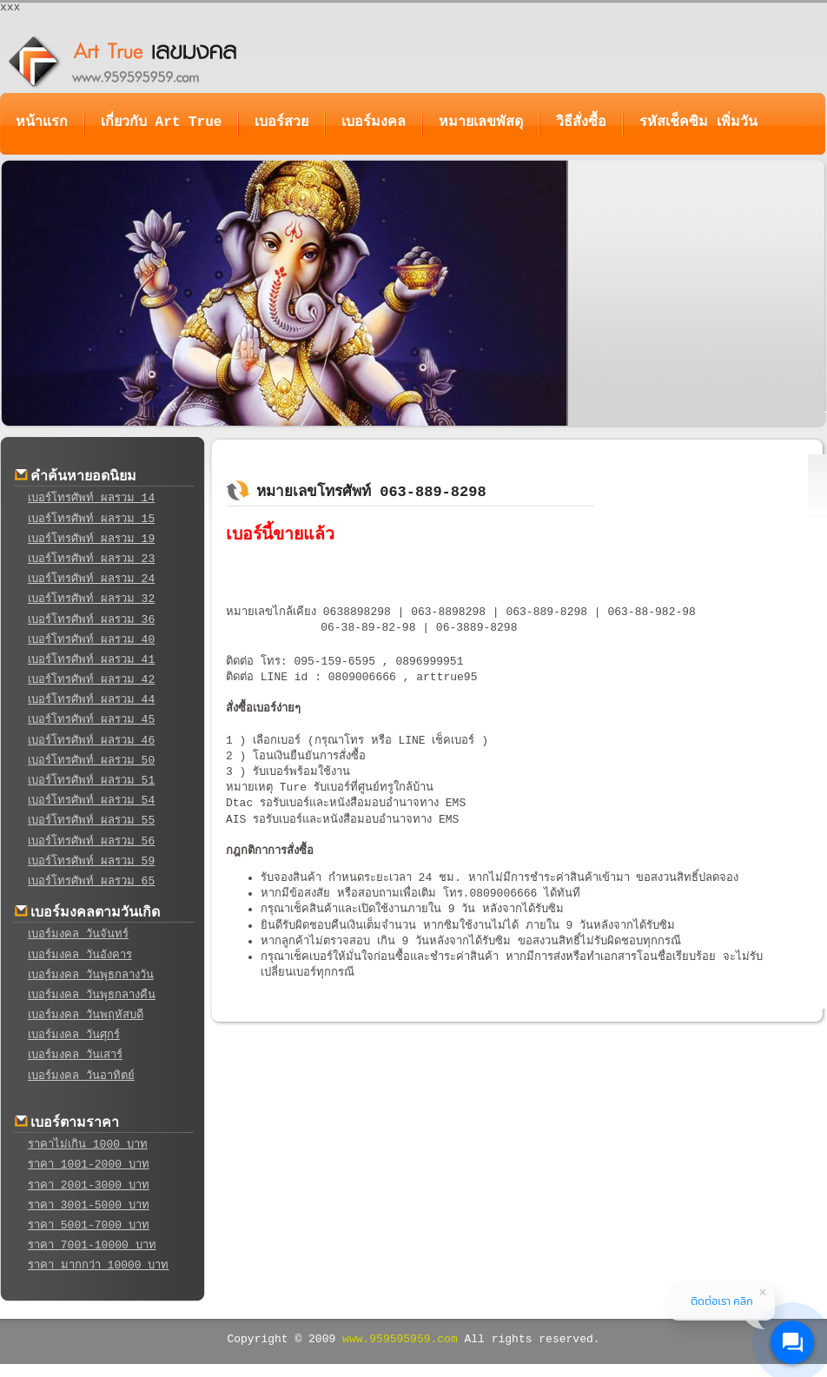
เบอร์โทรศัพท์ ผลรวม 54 (91, 800)
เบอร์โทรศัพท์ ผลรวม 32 (91, 599)
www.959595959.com (400, 1339)
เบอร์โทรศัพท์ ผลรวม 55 (91, 820)
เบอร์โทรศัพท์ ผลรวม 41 (91, 659)
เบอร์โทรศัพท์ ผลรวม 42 (91, 679)
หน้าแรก (42, 122)
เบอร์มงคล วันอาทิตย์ (81, 1075)
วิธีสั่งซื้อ (581, 122)
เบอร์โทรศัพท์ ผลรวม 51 (91, 780)
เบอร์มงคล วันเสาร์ (75, 1055)
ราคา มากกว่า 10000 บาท (98, 1265)
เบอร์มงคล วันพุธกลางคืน (91, 995)
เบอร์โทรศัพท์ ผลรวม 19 (91, 539)
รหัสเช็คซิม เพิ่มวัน (698, 122)
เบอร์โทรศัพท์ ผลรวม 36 (91, 619)
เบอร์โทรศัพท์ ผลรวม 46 (91, 740)
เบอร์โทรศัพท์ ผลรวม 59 (91, 861)
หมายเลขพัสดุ (481, 122)
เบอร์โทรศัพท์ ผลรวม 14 (91, 498)
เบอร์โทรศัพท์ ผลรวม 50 (91, 760)
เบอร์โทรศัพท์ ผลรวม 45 (91, 719)
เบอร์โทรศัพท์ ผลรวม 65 (91, 881)
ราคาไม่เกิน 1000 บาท (88, 1144)
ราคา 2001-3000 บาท (88, 1185)
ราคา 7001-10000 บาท (92, 1245)
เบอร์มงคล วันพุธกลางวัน (91, 975)
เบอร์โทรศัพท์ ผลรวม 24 (91, 579)
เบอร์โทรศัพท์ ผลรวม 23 (91, 559)
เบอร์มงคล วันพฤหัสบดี (85, 1015)
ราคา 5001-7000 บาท (88, 1225)
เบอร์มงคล (373, 122)
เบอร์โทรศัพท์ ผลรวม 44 (91, 699)
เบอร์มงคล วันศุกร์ (74, 1035)
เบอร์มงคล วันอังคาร (80, 955)
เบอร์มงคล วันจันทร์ (78, 934)
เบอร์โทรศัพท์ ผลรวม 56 (91, 841)
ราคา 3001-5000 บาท (88, 1205)
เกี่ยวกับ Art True (161, 122)
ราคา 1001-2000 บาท (88, 1164)
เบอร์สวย (281, 122)
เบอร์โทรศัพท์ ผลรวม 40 (91, 639)
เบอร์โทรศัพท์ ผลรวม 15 (91, 519)
